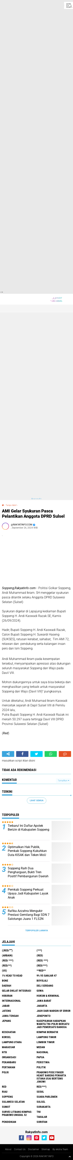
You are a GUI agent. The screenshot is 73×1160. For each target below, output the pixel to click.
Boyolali (42, 980)
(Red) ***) (42, 960)
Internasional (11, 1000)
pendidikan (9, 1121)
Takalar (42, 1116)
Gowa (40, 990)
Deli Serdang (45, 985)
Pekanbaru (9, 1062)
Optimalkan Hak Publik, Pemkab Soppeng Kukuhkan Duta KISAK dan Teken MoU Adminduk (27, 853)
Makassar (8, 1047)
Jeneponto (43, 1015)
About (8, 1149)
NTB (4, 1052)
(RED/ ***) (7, 960)
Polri (5, 1072)
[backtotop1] (70, 1156)
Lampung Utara (12, 1042)
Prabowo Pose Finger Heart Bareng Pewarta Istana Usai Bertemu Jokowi (51, 1077)
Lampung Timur (46, 1037)
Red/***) (42, 1086)
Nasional (42, 1052)
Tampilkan (63, 780)
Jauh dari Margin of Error (53, 1010)
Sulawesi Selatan (13, 1101)
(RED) (40, 955)
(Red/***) (42, 965)
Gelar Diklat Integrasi (16, 990)
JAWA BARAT (44, 1000)
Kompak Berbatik (47, 1032)
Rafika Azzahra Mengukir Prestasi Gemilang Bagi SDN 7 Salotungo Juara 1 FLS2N (28, 915)
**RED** (41, 970)
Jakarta (42, 1005)
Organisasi (9, 1057)
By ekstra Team (60, 1149)
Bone (5, 980)
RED (4, 1086)
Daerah (6, 985)
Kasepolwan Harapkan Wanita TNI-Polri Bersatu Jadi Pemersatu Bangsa (53, 1024)
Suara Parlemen (47, 1096)
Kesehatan (9, 1032)
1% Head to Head (12, 975)
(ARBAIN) (7, 955)
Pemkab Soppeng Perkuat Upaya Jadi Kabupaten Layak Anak (28, 894)
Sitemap (45, 1149)
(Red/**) (7, 965)
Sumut (6, 1106)
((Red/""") (7, 950)
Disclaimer (33, 1149)
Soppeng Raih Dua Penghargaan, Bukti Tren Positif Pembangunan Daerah (28, 872)
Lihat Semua (36, 800)
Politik (41, 1067)
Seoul (40, 1091)
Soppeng (7, 1096)
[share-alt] (8, 754)
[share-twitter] (36, 754)
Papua (40, 1057)
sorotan (42, 1121)
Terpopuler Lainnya (36, 930)
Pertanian (8, 1067)
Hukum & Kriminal (48, 995)
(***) (39, 950)
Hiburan (7, 995)
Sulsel (41, 1101)
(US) (4, 970)
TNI (39, 1111)
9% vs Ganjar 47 (47, 975)
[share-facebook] (22, 754)
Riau (4, 1091)
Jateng (6, 1010)
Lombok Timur (46, 1042)
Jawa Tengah (10, 1015)
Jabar (6, 1005)
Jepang (6, 1020)
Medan (41, 1047)
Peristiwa (43, 1062)
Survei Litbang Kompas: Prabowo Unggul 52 (17, 1113)
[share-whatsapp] (51, 754)
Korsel (6, 1037)
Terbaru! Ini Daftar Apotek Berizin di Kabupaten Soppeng (28, 828)
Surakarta (43, 1106)
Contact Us (20, 1149)
